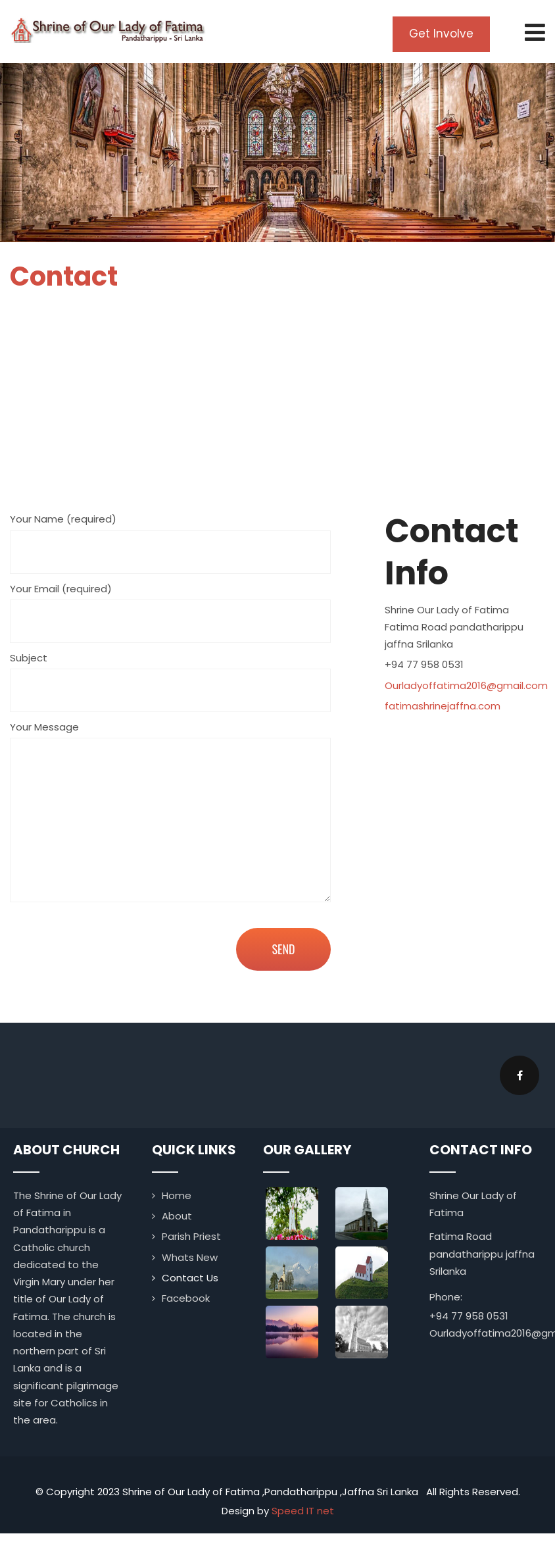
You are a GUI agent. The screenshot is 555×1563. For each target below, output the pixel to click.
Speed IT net (303, 1510)
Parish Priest (191, 1236)
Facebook (186, 1297)
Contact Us (190, 1277)
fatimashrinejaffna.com (442, 705)
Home (176, 1195)
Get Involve (443, 33)
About (177, 1215)
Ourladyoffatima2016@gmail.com (466, 685)
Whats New (190, 1257)
